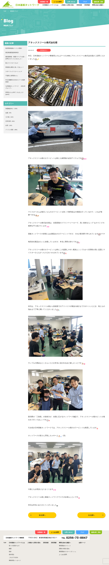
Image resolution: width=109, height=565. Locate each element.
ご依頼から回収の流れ (67, 5)
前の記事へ (42, 515)
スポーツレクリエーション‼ (13, 71)
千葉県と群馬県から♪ (11, 75)
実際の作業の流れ (64, 548)
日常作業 (8, 121)
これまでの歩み (13, 557)
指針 (10, 551)
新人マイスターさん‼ (11, 63)
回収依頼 (79, 5)
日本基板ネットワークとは (50, 5)
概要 (10, 548)
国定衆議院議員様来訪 (12, 52)
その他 (7, 117)
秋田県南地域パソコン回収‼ (13, 48)
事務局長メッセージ (15, 560)
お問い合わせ (71, 1)
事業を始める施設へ (98, 5)
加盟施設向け (9, 108)
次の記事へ (91, 515)
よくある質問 (58, 1)
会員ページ (82, 542)
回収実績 (87, 5)
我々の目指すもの (14, 545)
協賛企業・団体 (98, 1)
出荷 (6, 125)
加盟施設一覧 (44, 1)
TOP (5, 11)
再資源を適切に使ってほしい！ (14, 67)
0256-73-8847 (76, 538)
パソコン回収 (9, 129)
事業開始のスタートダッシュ (67, 551)
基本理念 (11, 554)
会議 (6, 112)
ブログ (85, 1)
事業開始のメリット (65, 545)
